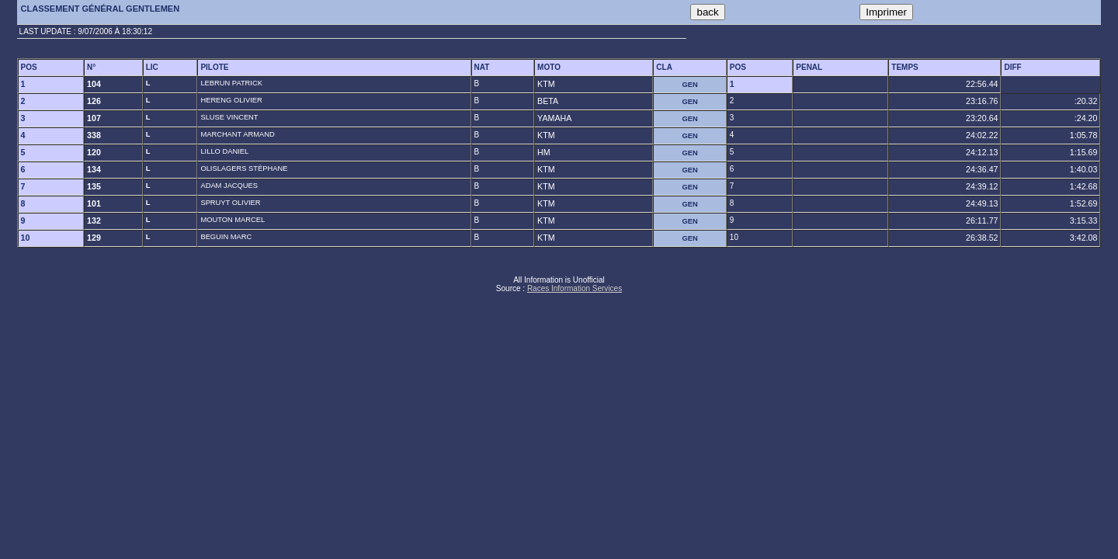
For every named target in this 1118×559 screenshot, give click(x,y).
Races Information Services (574, 288)
